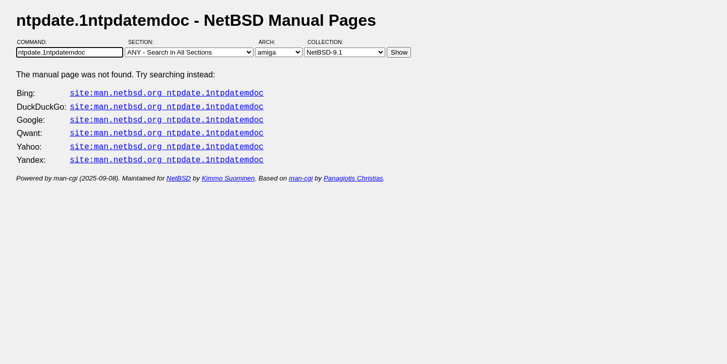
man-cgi (301, 172)
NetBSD (179, 172)
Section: (143, 42)
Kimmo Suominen (227, 172)
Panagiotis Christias (353, 172)
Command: (35, 42)
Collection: (325, 42)
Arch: (271, 42)
